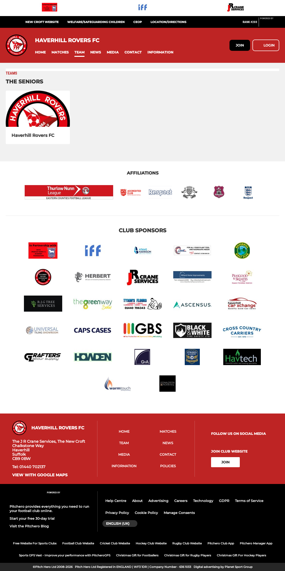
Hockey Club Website (151, 543)
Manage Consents (179, 513)
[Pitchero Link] (269, 24)
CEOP (137, 22)
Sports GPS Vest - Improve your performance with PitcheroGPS (64, 555)
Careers (180, 501)
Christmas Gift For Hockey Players (241, 555)
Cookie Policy (146, 513)
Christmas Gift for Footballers (137, 555)
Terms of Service (249, 501)
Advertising (158, 501)
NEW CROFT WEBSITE (42, 22)
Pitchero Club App (220, 543)
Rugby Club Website (187, 543)
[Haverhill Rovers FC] (38, 109)
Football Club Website (78, 543)
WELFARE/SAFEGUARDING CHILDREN (96, 22)
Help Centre (115, 501)
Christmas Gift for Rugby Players (187, 555)
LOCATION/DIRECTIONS (168, 22)
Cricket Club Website (115, 543)
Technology (203, 501)
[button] (40, 52)
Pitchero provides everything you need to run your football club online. (49, 508)
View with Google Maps (39, 475)
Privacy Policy (117, 513)
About (137, 501)
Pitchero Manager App (256, 543)
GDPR (224, 501)
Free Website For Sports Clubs (34, 543)
